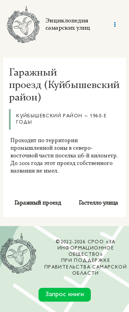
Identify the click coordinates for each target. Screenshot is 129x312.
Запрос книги (64, 294)
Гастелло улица (99, 203)
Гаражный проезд (38, 203)
